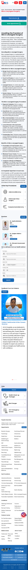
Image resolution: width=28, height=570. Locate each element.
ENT (2, 443)
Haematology (4, 450)
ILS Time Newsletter (19, 510)
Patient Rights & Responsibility (18, 519)
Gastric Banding (18, 490)
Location (17, 538)
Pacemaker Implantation (7, 496)
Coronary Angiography (7, 483)
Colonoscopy (17, 480)
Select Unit (5, 262)
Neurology (4, 452)
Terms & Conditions (5, 567)
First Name (5, 251)
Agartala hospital (5, 424)
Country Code (5, 267)
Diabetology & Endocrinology (5, 439)
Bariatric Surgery (5, 431)
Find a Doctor (14, 18)
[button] (11, 379)
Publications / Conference (18, 507)
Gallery (3, 539)
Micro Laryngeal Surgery (20, 494)
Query (16, 533)
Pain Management (18, 459)
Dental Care (4, 436)
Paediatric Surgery (6, 459)
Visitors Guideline (19, 525)
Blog (9, 538)
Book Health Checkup (7, 557)
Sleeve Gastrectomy (19, 496)
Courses (17, 503)
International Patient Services (6, 524)
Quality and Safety (19, 522)
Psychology (4, 433)
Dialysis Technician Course (6, 511)
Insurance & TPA (5, 527)
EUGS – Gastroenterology (5, 490)
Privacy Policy (12, 567)
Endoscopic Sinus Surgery (5, 486)
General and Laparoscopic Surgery (6, 446)
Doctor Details (13, 226)
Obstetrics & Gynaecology (17, 446)
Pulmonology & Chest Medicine (6, 465)
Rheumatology (17, 464)
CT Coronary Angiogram (20, 483)
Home (2, 9)
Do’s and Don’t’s (5, 521)
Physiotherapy (4, 461)
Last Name (5, 256)
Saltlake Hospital (4, 423)
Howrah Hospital (20, 423)
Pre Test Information (6, 518)
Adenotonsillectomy (6, 478)
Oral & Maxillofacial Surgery (6, 455)
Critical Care (17, 433)
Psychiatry (16, 461)
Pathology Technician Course (6, 504)
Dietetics (16, 438)
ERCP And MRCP (18, 485)
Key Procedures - (9, 9)
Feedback (17, 536)
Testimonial (4, 534)
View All (23, 186)
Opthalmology (17, 452)
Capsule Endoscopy (6, 480)
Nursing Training (5, 508)
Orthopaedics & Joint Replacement (19, 455)
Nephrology (17, 450)
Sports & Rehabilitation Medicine (7, 469)
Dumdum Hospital (13, 423)
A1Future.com (21, 568)
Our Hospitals (14, 559)
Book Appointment (14, 23)
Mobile (4, 273)
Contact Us (20, 557)
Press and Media (10, 534)
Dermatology (17, 436)
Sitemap (10, 540)
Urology (16, 468)
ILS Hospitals (11, 43)
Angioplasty (17, 478)
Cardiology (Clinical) (19, 431)
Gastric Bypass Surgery (7, 494)
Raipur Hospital (12, 424)
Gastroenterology (18, 443)
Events (3, 536)
